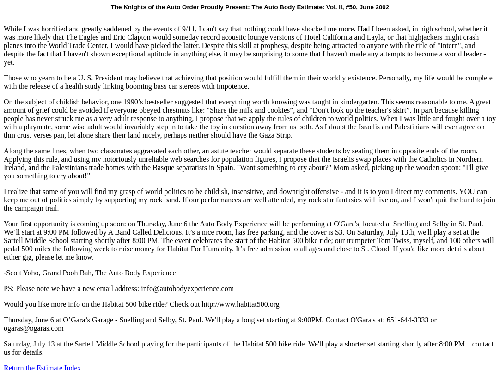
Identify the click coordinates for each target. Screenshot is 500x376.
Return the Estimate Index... (45, 368)
